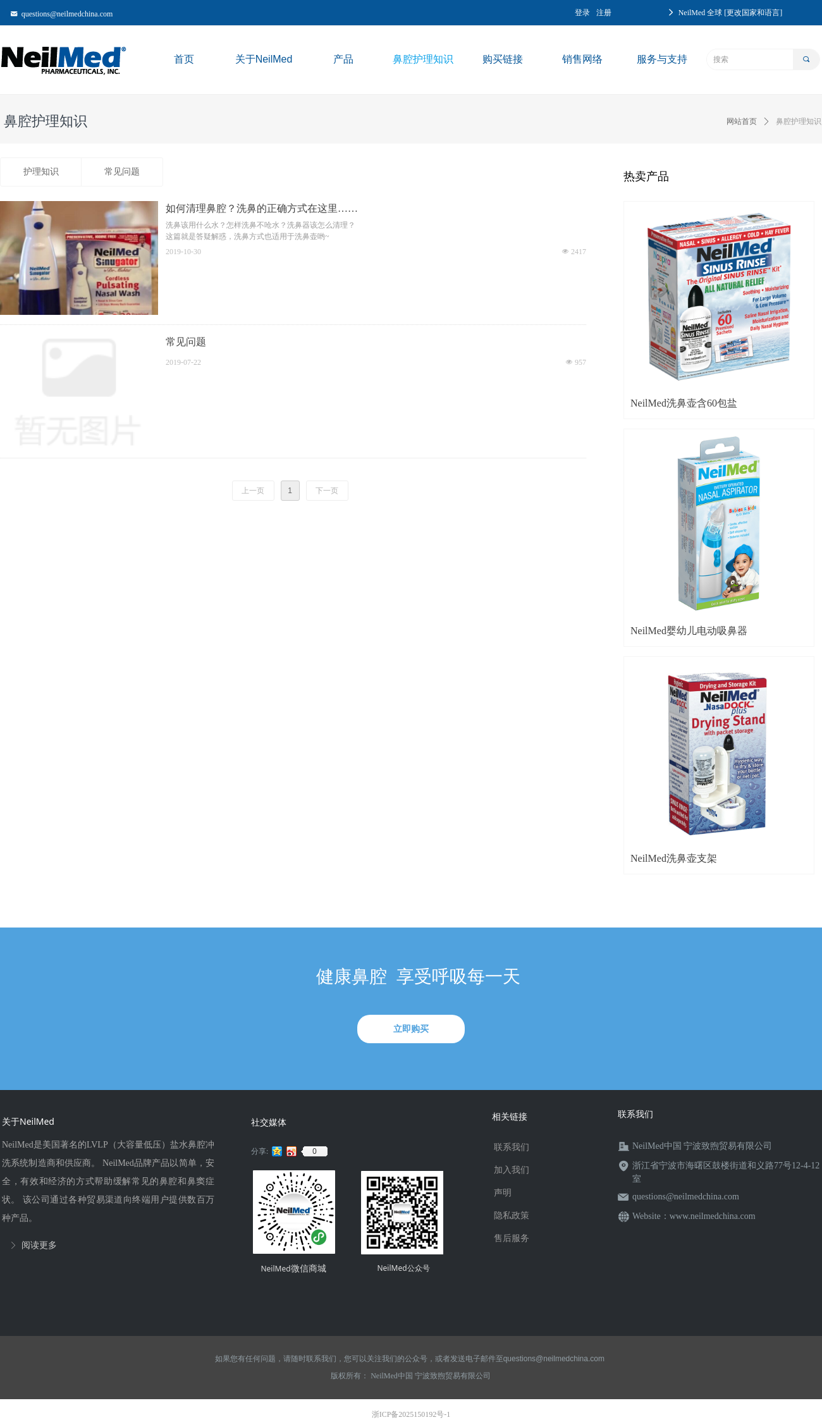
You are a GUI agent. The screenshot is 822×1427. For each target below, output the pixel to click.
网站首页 (742, 121)
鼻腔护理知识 (798, 121)
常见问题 (122, 171)
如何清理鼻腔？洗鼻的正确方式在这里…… (262, 208)
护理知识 (41, 171)
